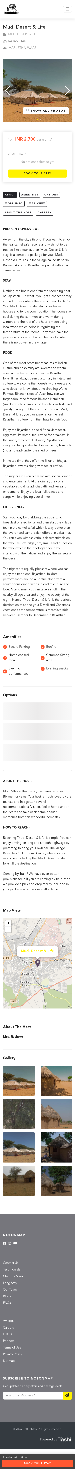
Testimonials (11, 1269)
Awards (8, 1321)
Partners (8, 1341)
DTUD (7, 1334)
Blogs (7, 1296)
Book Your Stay (37, 173)
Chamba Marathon (16, 1276)
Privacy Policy (12, 1354)
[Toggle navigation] (67, 9)
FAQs (7, 1303)
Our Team (10, 1289)
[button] (37, 119)
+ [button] (8, 923)
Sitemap (9, 1361)
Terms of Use (12, 1347)
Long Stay (10, 1283)
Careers (8, 1327)
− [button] (8, 929)
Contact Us (10, 1263)
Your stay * (17, 154)
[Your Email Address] (33, 1396)
